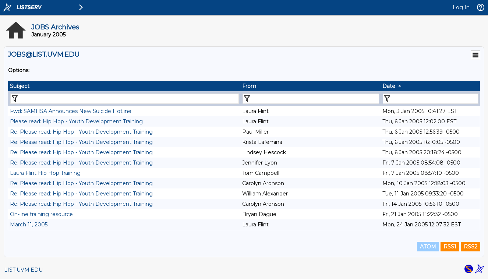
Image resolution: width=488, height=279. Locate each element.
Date (388, 86)
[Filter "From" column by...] (311, 98)
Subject (19, 86)
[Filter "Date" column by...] (430, 98)
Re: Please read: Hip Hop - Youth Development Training (81, 131)
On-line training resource (41, 214)
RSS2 (470, 246)
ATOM (428, 246)
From (249, 86)
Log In (461, 7)
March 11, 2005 (28, 224)
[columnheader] (124, 86)
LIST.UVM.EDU (23, 269)
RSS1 (449, 246)
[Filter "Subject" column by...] (124, 98)
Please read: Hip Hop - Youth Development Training (76, 121)
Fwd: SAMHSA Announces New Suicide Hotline (70, 111)
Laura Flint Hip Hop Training (45, 173)
